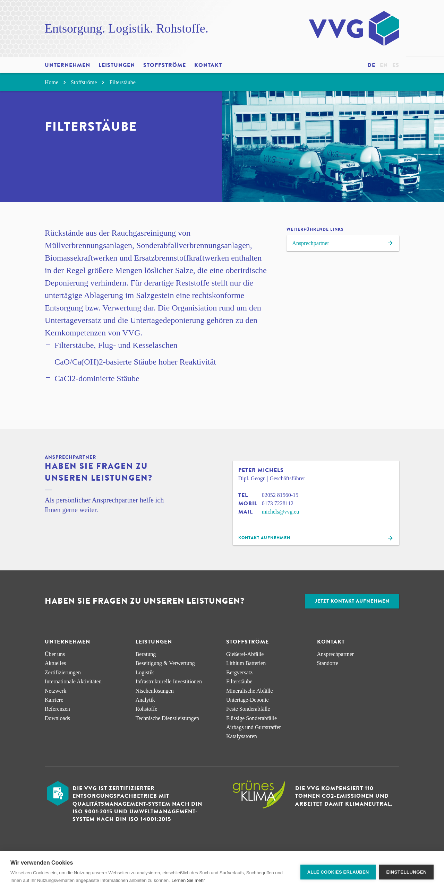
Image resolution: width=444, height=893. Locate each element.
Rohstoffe (146, 709)
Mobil (247, 503)
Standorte (327, 663)
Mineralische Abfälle (249, 691)
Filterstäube (122, 82)
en (384, 65)
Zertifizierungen (63, 672)
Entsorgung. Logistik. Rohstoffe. (126, 28)
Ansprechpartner (343, 243)
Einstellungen (406, 872)
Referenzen (57, 709)
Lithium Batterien (246, 663)
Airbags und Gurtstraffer (253, 727)
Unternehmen (67, 65)
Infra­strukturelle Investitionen (169, 681)
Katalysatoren (241, 736)
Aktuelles (55, 663)
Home (56, 82)
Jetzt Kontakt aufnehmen (352, 601)
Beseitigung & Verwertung (165, 663)
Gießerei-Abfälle (245, 654)
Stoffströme (164, 65)
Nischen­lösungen (155, 691)
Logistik (145, 672)
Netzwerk (55, 691)
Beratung (146, 654)
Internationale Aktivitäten (73, 681)
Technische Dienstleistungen (167, 718)
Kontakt (208, 65)
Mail (245, 512)
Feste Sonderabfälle (248, 709)
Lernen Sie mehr (188, 880)
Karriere (54, 700)
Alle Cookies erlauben (338, 872)
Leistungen (117, 65)
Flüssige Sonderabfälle (251, 718)
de (371, 65)
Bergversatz (239, 672)
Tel (243, 495)
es (395, 65)
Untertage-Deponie (247, 700)
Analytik (145, 700)
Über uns (55, 654)
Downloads (57, 718)
